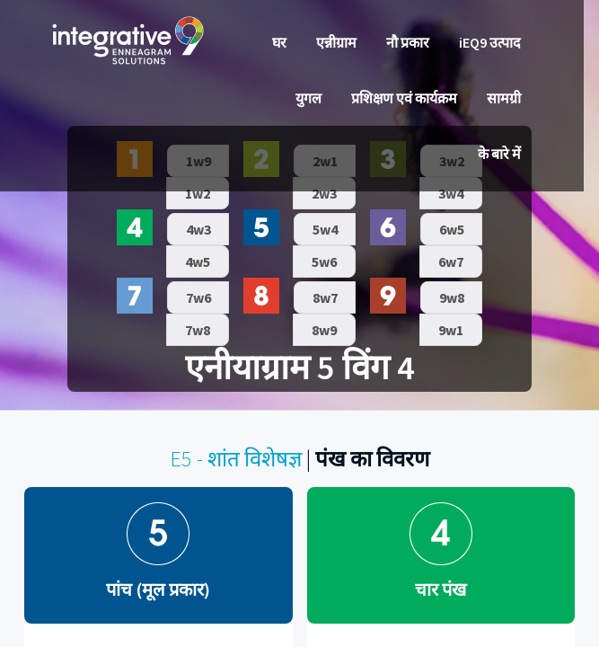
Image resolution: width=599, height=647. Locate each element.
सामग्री (504, 98)
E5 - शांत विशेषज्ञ (236, 459)
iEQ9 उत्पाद (490, 42)
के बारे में (499, 154)
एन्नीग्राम (336, 42)
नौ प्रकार (407, 42)
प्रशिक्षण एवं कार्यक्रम (404, 98)
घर (279, 42)
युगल (308, 98)
